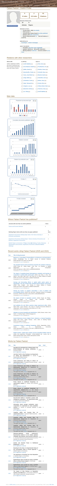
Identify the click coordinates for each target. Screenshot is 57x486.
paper (28, 270)
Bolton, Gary (41, 80)
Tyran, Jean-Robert (28, 75)
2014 (9, 362)
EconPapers (24, 42)
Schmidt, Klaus (41, 72)
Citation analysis (22, 352)
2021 (9, 473)
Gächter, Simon (42, 69)
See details (36, 30)
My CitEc (21, 5)
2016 (9, 400)
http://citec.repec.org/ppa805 (35, 47)
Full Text (16, 352)
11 (36, 36)
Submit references (46, 5)
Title (15, 345)
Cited (45, 345)
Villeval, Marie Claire (43, 86)
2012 (9, 450)
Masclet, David (41, 75)
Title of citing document (19, 255)
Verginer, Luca (27, 86)
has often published (43, 33)
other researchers (34, 34)
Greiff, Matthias (27, 63)
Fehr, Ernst (40, 63)
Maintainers (37, 5)
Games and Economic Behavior (16, 226)
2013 (9, 461)
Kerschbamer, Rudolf (29, 66)
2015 (9, 349)
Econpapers (21, 270)
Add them (34, 50)
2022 (9, 444)
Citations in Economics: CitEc (9, 2)
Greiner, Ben (41, 83)
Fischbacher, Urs (42, 66)
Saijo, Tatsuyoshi (28, 83)
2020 (9, 407)
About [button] (54, 5)
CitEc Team (51, 484)
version (25, 371)
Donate (30, 5)
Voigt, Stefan (27, 77)
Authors (22, 1)
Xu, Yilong (26, 91)
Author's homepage (33, 42)
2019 (9, 384)
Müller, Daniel (27, 69)
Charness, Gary (42, 88)
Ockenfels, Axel (42, 77)
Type (40, 345)
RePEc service (13, 484)
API (26, 5)
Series (27, 1)
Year (10, 255)
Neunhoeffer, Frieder (29, 72)
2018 (9, 413)
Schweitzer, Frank (28, 80)
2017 (9, 356)
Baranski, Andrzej (28, 88)
